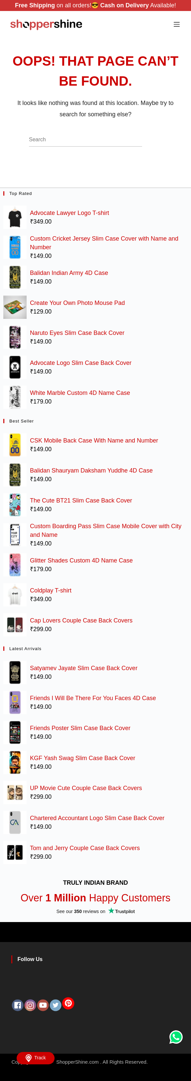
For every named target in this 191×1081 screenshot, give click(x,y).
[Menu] (177, 24)
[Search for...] (85, 140)
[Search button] (152, 143)
